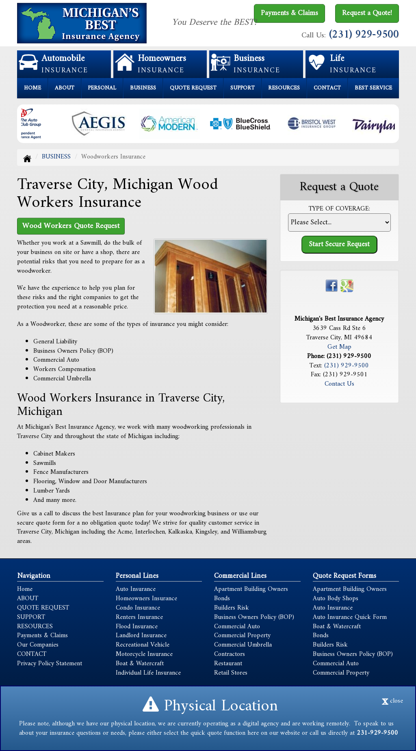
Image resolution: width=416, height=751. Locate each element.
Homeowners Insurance (146, 598)
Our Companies (37, 645)
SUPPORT (31, 617)
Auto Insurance (136, 589)
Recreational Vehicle (142, 645)
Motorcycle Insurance (144, 654)
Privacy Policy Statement (49, 663)
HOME (32, 88)
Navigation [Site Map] (33, 576)
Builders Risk (231, 608)
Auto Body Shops (335, 598)
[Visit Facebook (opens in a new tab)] (331, 285)
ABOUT (27, 598)
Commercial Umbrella (243, 645)
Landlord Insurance (141, 635)
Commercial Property (242, 635)
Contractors (229, 654)
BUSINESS (56, 157)
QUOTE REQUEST (43, 608)
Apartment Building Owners (251, 589)
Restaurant (228, 663)
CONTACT (327, 88)
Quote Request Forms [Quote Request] (344, 576)
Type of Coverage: (339, 209)
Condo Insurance (138, 608)
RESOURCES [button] (284, 88)
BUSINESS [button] (143, 88)
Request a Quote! (367, 13)
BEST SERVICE (373, 88)
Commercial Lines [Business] (240, 576)
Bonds (222, 598)
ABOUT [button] (64, 88)
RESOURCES (35, 626)
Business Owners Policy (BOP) (254, 617)
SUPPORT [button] (242, 88)
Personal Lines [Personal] (137, 576)
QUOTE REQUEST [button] (193, 88)
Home (24, 589)
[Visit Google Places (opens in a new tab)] (346, 285)
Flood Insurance (137, 626)
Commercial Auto (237, 626)
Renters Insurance (139, 617)
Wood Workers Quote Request (70, 226)
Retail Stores (230, 673)
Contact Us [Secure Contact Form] (339, 384)
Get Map (339, 347)
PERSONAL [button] (102, 88)
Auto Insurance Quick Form (350, 617)
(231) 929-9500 (364, 34)
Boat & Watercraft (140, 663)
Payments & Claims (289, 13)
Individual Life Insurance (148, 673)
